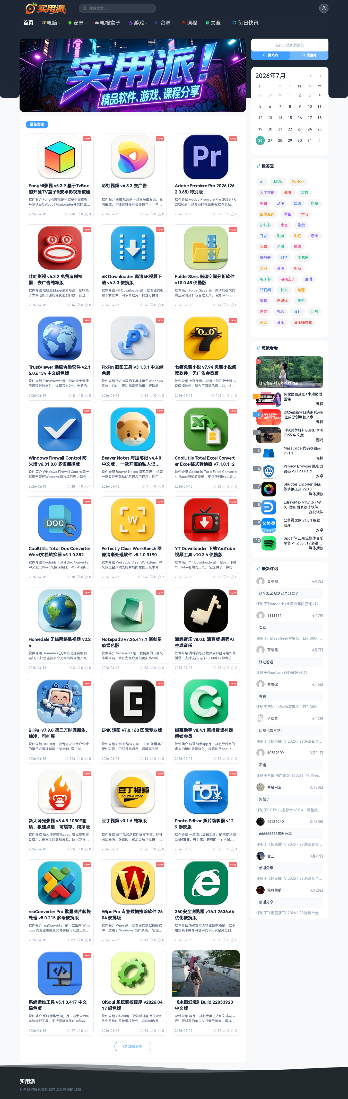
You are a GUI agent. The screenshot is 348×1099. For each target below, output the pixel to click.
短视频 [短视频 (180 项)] (265, 289)
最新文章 (37, 124)
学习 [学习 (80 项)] (304, 214)
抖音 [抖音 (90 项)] (263, 246)
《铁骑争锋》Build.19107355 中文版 (303, 432)
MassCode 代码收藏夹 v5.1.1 (302, 450)
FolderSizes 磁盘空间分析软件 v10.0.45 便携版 (204, 280)
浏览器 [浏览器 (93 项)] (303, 257)
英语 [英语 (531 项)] (301, 300)
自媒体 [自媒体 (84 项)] (282, 300)
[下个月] (320, 76)
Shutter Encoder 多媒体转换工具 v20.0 (302, 486)
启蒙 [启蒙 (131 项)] (314, 203)
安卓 (76, 22)
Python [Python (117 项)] (298, 181)
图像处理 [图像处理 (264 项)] (267, 214)
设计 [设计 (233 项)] (297, 311)
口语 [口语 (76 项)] (297, 203)
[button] (323, 8)
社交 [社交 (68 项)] (284, 289)
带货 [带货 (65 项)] (301, 225)
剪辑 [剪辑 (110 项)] (263, 203)
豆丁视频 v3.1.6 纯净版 (124, 821)
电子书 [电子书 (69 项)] (265, 279)
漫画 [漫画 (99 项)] (280, 268)
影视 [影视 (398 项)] (297, 235)
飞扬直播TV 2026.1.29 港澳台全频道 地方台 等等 (306, 741)
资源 (163, 22)
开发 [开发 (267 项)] (263, 235)
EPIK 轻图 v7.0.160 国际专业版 (132, 730)
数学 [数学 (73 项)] (284, 257)
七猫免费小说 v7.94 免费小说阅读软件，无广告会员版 (205, 370)
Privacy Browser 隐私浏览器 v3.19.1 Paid (303, 468)
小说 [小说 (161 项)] (284, 225)
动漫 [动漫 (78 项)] (280, 203)
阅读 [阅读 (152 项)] (263, 322)
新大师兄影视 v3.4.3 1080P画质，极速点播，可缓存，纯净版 (59, 824)
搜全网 (309, 55)
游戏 (136, 22)
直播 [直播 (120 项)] (308, 279)
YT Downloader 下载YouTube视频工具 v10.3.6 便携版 (205, 552)
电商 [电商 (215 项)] (297, 268)
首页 (28, 22)
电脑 (49, 22)
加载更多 (133, 1046)
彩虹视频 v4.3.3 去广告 (124, 186)
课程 (189, 22)
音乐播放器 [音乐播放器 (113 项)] (303, 322)
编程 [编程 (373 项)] (263, 300)
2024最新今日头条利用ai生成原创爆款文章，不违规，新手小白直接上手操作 (303, 414)
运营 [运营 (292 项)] (314, 311)
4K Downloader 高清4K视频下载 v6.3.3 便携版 (132, 280)
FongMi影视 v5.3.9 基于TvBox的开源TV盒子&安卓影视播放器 (59, 189)
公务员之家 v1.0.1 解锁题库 (302, 522)
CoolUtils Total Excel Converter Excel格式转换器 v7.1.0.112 (205, 461)
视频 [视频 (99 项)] (280, 311)
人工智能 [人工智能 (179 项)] (267, 192)
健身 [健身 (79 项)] (287, 192)
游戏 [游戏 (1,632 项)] (263, 268)
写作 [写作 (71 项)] (304, 192)
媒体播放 (316, 493)
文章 (213, 22)
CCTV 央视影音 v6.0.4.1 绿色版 (292, 809)
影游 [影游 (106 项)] (280, 235)
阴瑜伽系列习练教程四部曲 (280, 383)
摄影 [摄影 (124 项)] (297, 246)
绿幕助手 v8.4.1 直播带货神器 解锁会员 (204, 733)
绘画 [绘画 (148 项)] (301, 289)
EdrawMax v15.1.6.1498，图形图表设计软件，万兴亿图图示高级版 (303, 504)
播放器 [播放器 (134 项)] (265, 257)
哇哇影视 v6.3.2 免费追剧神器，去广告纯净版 (55, 280)
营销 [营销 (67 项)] (263, 311)
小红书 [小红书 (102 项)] (265, 225)
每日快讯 (245, 22)
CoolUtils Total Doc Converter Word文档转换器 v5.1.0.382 (59, 552)
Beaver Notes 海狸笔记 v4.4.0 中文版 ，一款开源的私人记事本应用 (131, 464)
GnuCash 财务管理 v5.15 (287, 672)
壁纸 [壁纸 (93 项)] (287, 214)
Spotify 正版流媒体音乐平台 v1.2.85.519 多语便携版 (303, 541)
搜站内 (270, 55)
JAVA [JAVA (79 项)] (277, 181)
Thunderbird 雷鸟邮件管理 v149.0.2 (296, 603)
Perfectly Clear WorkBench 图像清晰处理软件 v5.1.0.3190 (132, 552)
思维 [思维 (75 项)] (314, 235)
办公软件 (316, 511)
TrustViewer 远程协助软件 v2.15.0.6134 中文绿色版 (59, 370)
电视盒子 (107, 22)
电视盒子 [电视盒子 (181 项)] (288, 279)
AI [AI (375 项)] (262, 181)
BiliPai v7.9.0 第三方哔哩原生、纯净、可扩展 (59, 733)
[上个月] (311, 76)
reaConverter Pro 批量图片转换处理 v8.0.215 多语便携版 (60, 915)
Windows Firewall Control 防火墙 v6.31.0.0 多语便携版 (57, 461)
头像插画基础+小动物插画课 (303, 396)
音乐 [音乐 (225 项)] (280, 322)
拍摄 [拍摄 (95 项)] (280, 246)
